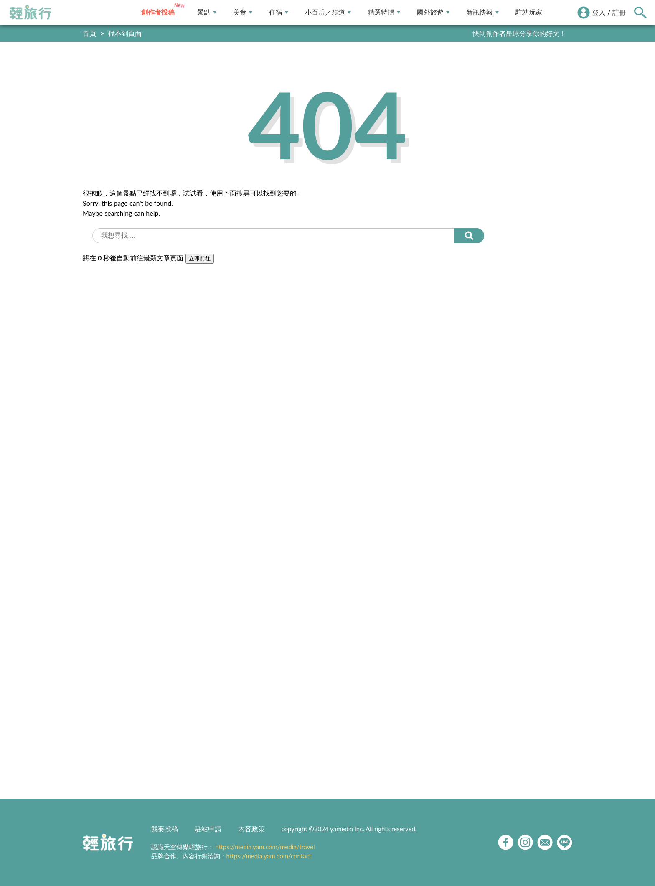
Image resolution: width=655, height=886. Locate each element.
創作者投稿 (158, 12)
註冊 (619, 12)
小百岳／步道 (328, 12)
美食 (242, 12)
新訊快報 (482, 12)
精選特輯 (384, 12)
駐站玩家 (528, 12)
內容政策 (251, 829)
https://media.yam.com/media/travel (265, 846)
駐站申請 (208, 829)
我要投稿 (164, 829)
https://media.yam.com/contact (269, 856)
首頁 (89, 33)
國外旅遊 (433, 12)
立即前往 (200, 258)
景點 (206, 12)
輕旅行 (30, 12)
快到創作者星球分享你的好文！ (519, 33)
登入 (598, 12)
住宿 (278, 12)
